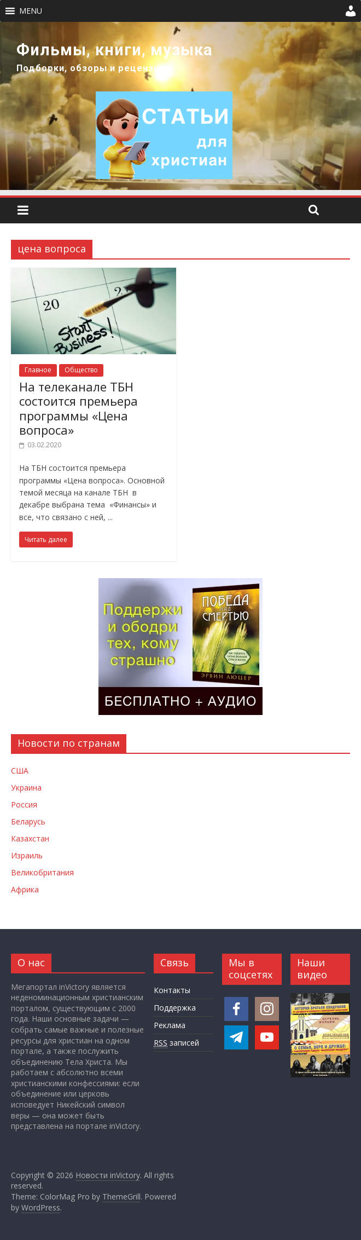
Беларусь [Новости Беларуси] (28, 821)
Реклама (169, 1025)
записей (176, 1042)
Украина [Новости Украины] (26, 787)
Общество (81, 369)
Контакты (172, 990)
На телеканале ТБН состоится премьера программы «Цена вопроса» (78, 408)
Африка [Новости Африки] (25, 889)
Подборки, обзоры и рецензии (90, 68)
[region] (180, 106)
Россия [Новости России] (24, 804)
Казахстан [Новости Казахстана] (30, 838)
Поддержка (175, 1007)
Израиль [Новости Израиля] (27, 855)
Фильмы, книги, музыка (114, 50)
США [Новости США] (19, 770)
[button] (30, 11)
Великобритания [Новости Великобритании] (42, 872)
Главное (38, 369)
